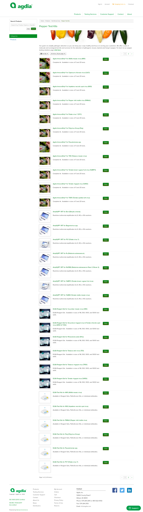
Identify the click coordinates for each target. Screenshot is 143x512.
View (105, 59)
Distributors (37, 506)
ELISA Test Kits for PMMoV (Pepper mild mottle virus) (70, 420)
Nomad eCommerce (22, 510)
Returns (56, 506)
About (129, 14)
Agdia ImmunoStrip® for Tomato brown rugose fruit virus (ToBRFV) (74, 170)
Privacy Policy (58, 500)
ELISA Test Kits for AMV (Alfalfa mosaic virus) (67, 392)
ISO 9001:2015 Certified (17, 500)
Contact (121, 14)
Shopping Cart (118, 4)
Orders (56, 492)
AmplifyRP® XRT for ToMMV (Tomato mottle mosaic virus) (71, 295)
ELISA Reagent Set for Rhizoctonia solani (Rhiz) (68, 337)
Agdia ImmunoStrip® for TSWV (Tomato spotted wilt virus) (71, 198)
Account (107, 4)
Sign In (100, 4)
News (35, 503)
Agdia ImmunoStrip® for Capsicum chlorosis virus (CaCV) (71, 72)
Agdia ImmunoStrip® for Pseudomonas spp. (67, 142)
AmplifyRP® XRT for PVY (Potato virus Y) (66, 239)
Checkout (131, 4)
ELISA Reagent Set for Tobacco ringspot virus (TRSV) (70, 365)
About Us (36, 500)
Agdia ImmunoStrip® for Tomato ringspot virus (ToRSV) (70, 184)
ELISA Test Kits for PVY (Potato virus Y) (65, 462)
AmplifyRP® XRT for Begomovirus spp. (65, 225)
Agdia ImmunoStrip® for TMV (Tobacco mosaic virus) (70, 156)
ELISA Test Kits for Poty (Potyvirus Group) (66, 434)
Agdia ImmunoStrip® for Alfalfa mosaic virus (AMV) (69, 59)
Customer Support (107, 14)
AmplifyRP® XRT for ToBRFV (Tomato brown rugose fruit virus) (73, 281)
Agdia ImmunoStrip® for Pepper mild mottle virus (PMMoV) (71, 100)
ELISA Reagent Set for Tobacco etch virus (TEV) (68, 351)
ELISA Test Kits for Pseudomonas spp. (65, 448)
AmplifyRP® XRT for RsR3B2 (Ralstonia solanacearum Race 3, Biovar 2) (76, 267)
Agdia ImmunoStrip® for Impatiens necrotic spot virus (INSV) (72, 86)
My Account (58, 489)
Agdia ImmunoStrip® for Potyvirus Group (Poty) (68, 128)
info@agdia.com (86, 506)
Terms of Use (58, 503)
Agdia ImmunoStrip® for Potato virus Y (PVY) (67, 114)
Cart (55, 495)
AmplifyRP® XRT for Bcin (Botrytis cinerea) (66, 212)
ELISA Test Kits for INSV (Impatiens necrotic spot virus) (70, 406)
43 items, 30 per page (58, 53)
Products (77, 14)
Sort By (44, 53)
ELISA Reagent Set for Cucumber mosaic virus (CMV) (70, 309)
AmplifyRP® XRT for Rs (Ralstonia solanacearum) (68, 253)
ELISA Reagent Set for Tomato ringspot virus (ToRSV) (70, 378)
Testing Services (90, 14)
